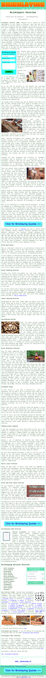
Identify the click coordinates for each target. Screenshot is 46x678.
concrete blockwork (7, 545)
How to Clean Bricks (20, 295)
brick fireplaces (26, 548)
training (9, 140)
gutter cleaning (40, 610)
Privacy (43, 666)
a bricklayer (21, 597)
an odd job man (37, 606)
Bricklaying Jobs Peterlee (31, 632)
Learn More (24, 677)
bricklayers (5, 159)
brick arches (5, 550)
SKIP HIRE (39, 611)
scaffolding (5, 602)
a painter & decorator (16, 605)
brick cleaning (34, 550)
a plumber (38, 605)
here (25, 628)
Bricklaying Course (12, 335)
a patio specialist (25, 602)
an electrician (13, 603)
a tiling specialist (18, 611)
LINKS (27, 8)
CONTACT (35, 8)
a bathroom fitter (7, 598)
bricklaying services (23, 61)
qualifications (5, 146)
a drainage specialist (15, 606)
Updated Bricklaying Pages (20, 666)
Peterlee (23, 229)
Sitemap (2, 666)
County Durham (18, 556)
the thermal (11, 89)
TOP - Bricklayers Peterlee (9, 654)
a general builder (36, 603)
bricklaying (18, 170)
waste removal (21, 610)
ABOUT (31, 8)
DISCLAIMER (41, 8)
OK (29, 677)
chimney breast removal (20, 533)
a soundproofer (12, 608)
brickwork (27, 97)
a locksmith (27, 598)
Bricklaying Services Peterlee (15, 565)
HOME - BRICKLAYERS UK (23, 661)
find (6, 638)
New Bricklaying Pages (9, 666)
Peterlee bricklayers (19, 532)
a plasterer (30, 608)
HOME (23, 8)
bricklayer (4, 80)
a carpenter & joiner (16, 600)
